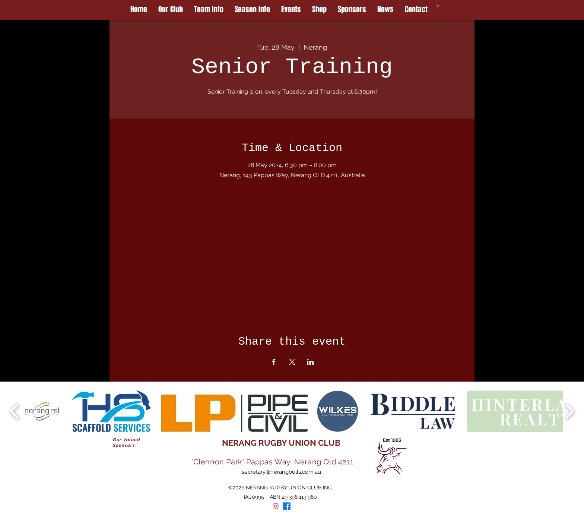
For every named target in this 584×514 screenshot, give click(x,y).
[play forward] (569, 411)
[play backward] (14, 411)
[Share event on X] (292, 362)
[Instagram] (275, 506)
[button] (455, 5)
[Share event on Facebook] (273, 362)
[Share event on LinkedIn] (310, 362)
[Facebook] (287, 506)
